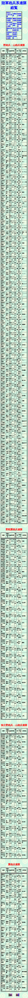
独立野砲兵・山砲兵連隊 (9, 24)
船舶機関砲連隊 (19, 24)
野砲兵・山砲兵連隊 (9, 14)
